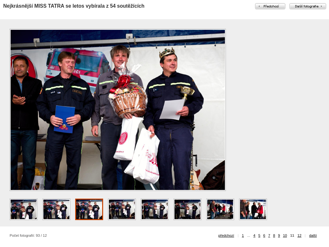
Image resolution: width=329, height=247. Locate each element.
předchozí (226, 235)
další (313, 235)
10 (285, 235)
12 (299, 235)
